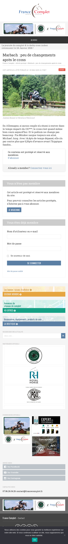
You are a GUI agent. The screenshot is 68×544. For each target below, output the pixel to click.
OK (34, 540)
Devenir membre (12, 294)
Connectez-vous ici (41, 167)
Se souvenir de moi (20, 255)
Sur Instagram (12, 478)
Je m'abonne (14, 210)
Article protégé (21, 63)
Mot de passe (14, 243)
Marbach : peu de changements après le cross (44, 63)
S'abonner (13, 157)
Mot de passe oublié (15, 271)
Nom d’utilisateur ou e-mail (22, 231)
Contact (21, 518)
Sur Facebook (12, 467)
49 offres (10, 310)
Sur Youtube (11, 472)
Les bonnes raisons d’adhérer (18, 289)
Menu (34, 39)
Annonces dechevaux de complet (12, 305)
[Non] (64, 535)
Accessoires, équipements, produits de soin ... (23, 319)
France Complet (8, 63)
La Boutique (11, 324)
